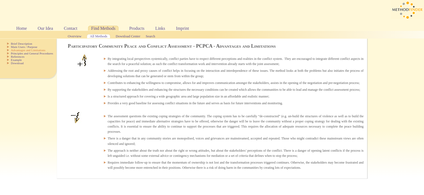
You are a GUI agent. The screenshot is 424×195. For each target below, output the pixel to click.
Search (150, 36)
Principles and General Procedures (32, 53)
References (17, 56)
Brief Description (21, 43)
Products (136, 28)
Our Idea (45, 28)
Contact (71, 28)
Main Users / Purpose (24, 46)
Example (16, 59)
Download (17, 63)
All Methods (98, 36)
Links (160, 28)
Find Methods (103, 28)
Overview (74, 36)
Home (21, 28)
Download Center (128, 36)
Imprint (182, 28)
